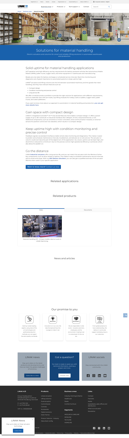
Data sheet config (47, 421)
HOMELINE (68, 422)
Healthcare (68, 398)
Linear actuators (46, 396)
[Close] (32, 419)
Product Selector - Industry (50, 418)
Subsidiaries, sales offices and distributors (97, 405)
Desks (66, 401)
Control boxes (45, 404)
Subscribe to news (32, 375)
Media (90, 401)
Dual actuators (46, 401)
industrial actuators (37, 154)
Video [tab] (41, 210)
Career (53, 1)
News (41, 1)
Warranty (76, 433)
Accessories (45, 409)
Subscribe (18, 430)
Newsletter (91, 411)
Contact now (64, 375)
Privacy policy (68, 433)
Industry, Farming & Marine (73, 396)
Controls (44, 406)
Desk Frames (45, 415)
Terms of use (60, 433)
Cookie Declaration (38, 433)
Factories (91, 398)
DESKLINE (67, 417)
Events (47, 1)
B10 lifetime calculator (58, 158)
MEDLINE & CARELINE (71, 414)
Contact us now (43, 167)
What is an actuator (94, 408)
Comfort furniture (70, 404)
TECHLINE (67, 420)
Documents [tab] (88, 210)
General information (50, 433)
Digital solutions (46, 412)
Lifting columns (46, 398)
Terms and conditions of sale (87, 433)
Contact (90, 396)
